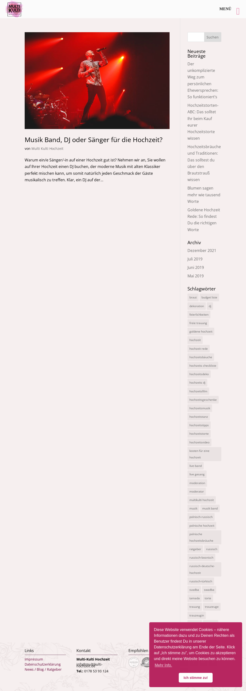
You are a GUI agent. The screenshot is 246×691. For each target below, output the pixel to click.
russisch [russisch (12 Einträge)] (211, 549)
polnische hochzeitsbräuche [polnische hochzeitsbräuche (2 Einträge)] (201, 537)
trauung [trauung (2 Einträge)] (194, 607)
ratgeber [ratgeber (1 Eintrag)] (195, 549)
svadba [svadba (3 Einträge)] (194, 590)
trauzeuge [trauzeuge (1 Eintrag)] (212, 607)
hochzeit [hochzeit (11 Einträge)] (195, 340)
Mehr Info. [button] (163, 665)
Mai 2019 (195, 276)
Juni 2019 (195, 267)
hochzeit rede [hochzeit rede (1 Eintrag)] (198, 349)
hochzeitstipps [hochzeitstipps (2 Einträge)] (199, 425)
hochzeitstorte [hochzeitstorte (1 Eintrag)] (199, 434)
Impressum (34, 659)
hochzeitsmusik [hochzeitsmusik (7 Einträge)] (199, 408)
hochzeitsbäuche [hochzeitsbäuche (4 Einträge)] (200, 357)
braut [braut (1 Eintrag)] (193, 297)
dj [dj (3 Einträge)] (210, 306)
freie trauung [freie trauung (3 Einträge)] (198, 323)
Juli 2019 (194, 259)
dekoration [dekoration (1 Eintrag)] (196, 306)
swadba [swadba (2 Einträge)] (209, 590)
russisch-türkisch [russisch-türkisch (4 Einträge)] (200, 581)
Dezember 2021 (201, 250)
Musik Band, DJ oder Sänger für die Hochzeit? (94, 139)
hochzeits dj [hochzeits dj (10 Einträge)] (197, 382)
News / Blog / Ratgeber (43, 669)
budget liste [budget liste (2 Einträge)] (209, 297)
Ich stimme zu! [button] (196, 678)
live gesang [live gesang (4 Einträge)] (197, 474)
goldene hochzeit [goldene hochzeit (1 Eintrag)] (200, 331)
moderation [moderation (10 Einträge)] (197, 483)
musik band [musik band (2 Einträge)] (210, 508)
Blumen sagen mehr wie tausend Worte (203, 194)
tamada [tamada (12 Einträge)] (194, 598)
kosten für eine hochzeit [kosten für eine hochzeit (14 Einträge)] (199, 454)
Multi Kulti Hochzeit (47, 148)
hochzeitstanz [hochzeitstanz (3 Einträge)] (198, 417)
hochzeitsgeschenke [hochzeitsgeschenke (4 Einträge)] (203, 400)
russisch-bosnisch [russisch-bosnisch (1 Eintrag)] (201, 557)
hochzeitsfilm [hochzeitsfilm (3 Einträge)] (198, 391)
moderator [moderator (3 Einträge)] (196, 491)
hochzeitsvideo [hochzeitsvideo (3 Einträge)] (199, 442)
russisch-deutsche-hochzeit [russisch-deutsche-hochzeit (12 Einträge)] (202, 569)
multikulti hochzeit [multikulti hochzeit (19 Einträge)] (201, 500)
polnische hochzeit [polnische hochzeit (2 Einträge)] (201, 526)
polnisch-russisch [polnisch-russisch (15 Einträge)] (201, 517)
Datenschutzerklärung (43, 664)
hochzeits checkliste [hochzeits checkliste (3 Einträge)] (202, 366)
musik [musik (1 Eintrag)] (193, 508)
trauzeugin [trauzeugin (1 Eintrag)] (196, 615)
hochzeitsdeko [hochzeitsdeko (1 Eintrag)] (199, 374)
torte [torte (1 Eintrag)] (208, 598)
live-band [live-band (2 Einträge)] (195, 466)
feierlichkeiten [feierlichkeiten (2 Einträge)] (199, 314)
